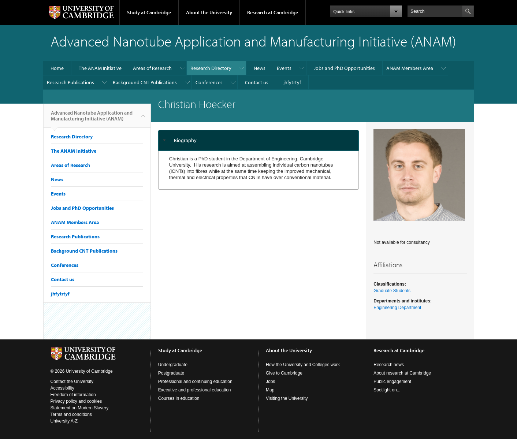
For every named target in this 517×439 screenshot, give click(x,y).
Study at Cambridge (149, 12)
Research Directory (210, 68)
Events (284, 68)
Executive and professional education (194, 390)
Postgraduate (171, 373)
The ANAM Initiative (100, 68)
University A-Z (64, 421)
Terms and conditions (71, 414)
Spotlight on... (386, 390)
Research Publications (70, 82)
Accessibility (62, 388)
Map (270, 390)
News (259, 68)
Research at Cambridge (272, 12)
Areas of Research (152, 68)
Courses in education (179, 398)
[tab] (258, 140)
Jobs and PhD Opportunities (344, 68)
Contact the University (72, 381)
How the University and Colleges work (303, 364)
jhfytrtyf (292, 82)
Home (57, 68)
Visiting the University (287, 398)
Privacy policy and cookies (76, 401)
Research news (388, 364)
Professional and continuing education (195, 381)
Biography (185, 140)
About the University (209, 12)
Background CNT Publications (145, 82)
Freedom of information (73, 394)
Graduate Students (391, 290)
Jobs (270, 381)
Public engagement (392, 381)
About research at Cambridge (402, 373)
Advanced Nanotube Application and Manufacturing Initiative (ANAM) (92, 118)
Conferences (209, 82)
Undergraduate (172, 364)
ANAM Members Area (409, 68)
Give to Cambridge (284, 373)
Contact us (256, 82)
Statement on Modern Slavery (80, 407)
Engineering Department (397, 307)
